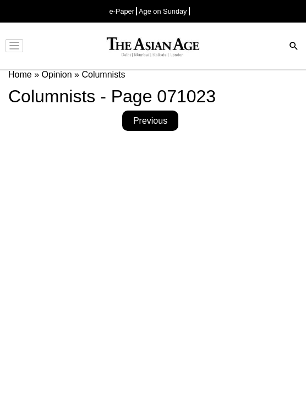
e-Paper (121, 11)
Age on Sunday (163, 11)
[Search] (294, 47)
